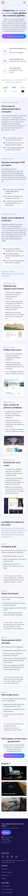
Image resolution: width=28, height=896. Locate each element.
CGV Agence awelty (6, 889)
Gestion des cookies (6, 892)
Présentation (5, 869)
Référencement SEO (9, 793)
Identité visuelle (8, 809)
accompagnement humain (10, 728)
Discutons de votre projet (14, 36)
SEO (9, 27)
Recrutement (5, 875)
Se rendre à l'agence (6, 872)
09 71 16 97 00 (5, 842)
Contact (6, 832)
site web (9, 19)
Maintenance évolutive (10, 714)
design (3, 599)
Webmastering (7, 778)
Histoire (3, 878)
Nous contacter (5, 886)
